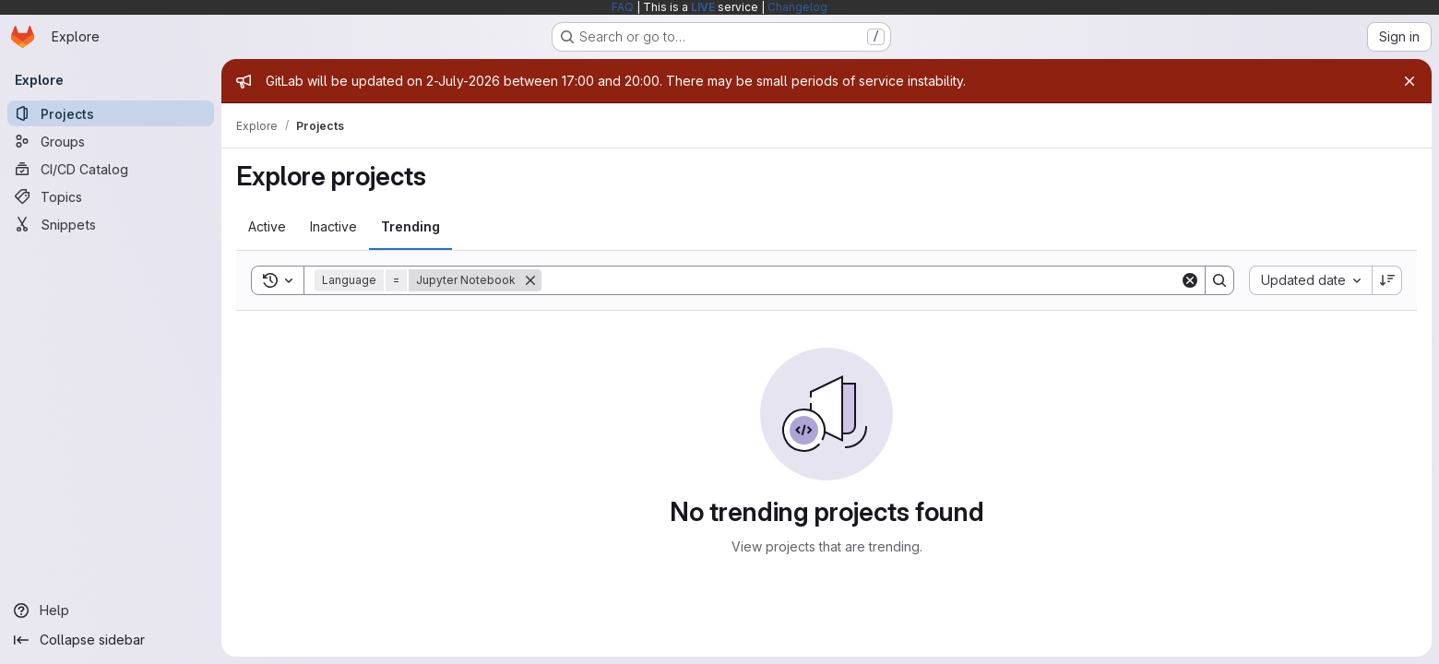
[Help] (110, 610)
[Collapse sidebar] (110, 640)
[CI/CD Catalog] (110, 169)
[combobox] (1310, 280)
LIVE (703, 7)
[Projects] (110, 113)
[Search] (860, 280)
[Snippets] (110, 224)
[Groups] (110, 141)
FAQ (623, 7)
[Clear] (1190, 280)
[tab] (267, 227)
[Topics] (110, 196)
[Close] (1409, 81)
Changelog (797, 7)
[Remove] (530, 280)
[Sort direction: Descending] (1387, 280)
